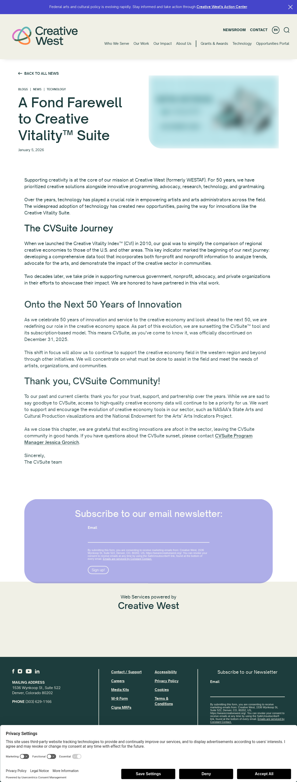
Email (214, 681)
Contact (259, 30)
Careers (118, 681)
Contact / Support (126, 672)
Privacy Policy (167, 681)
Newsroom (234, 30)
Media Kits (120, 690)
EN (276, 30)
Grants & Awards (214, 43)
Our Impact (162, 43)
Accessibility (166, 672)
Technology (242, 43)
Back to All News (41, 73)
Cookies (162, 690)
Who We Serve (116, 43)
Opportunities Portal (272, 43)
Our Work (141, 43)
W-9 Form (119, 698)
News (37, 89)
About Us (183, 43)
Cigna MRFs (121, 707)
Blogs (23, 89)
